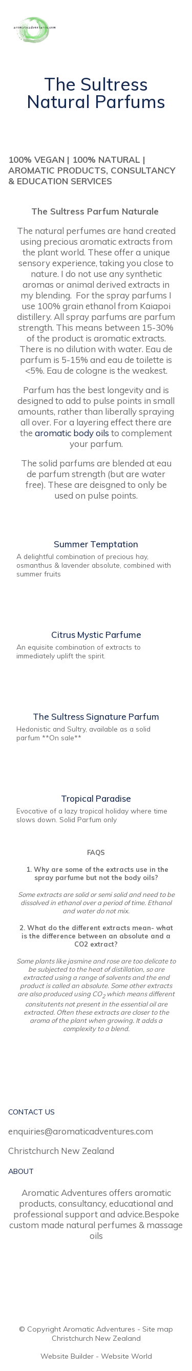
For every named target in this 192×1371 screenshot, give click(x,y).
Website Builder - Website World (96, 1356)
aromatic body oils (72, 432)
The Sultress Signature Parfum (96, 716)
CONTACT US (31, 1112)
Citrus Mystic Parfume (96, 634)
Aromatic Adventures (99, 1329)
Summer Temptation (96, 544)
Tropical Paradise (96, 798)
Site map (157, 1329)
